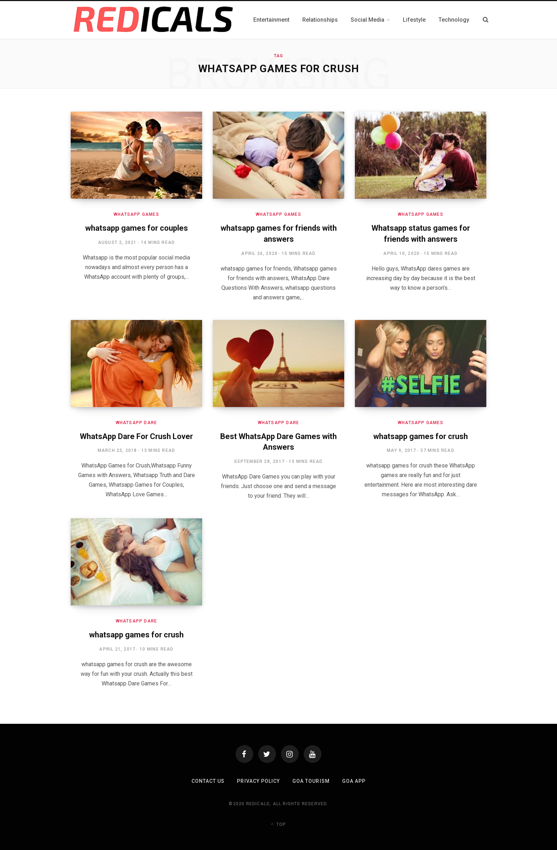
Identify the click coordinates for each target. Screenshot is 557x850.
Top (278, 824)
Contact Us (208, 781)
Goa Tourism (311, 781)
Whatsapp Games (136, 214)
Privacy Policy (258, 781)
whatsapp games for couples (136, 228)
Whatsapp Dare (136, 422)
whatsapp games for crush (420, 436)
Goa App (354, 781)
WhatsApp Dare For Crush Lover (136, 436)
